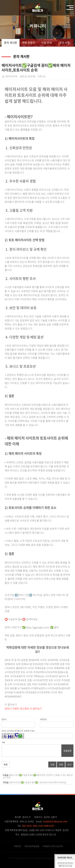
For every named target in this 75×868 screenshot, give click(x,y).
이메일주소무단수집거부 (53, 846)
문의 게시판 (10, 43)
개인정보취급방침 (31, 846)
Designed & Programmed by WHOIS (51, 857)
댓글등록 (67, 750)
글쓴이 (4, 719)
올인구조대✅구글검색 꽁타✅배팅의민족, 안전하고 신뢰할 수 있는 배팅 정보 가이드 (38, 776)
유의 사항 (64, 43)
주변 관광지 (28, 43)
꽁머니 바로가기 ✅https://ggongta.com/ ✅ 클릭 (32, 627)
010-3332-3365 (29, 825)
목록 (6, 764)
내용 (3, 742)
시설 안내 (46, 43)
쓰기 (69, 764)
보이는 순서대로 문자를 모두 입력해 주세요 (18, 731)
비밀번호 (43, 719)
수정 (52, 764)
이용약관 (17, 846)
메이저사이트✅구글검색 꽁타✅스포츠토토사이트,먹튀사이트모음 (38, 782)
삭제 (61, 764)
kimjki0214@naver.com (55, 821)
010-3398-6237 (46, 825)
